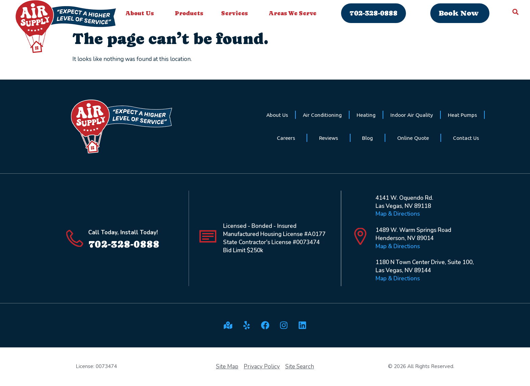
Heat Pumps (462, 115)
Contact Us (466, 138)
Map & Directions (398, 214)
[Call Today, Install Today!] (74, 238)
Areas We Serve (294, 13)
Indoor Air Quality (411, 115)
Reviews (328, 138)
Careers (286, 138)
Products (189, 13)
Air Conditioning (322, 115)
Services (236, 13)
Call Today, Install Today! (123, 232)
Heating (366, 115)
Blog (367, 138)
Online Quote (413, 138)
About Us (141, 13)
